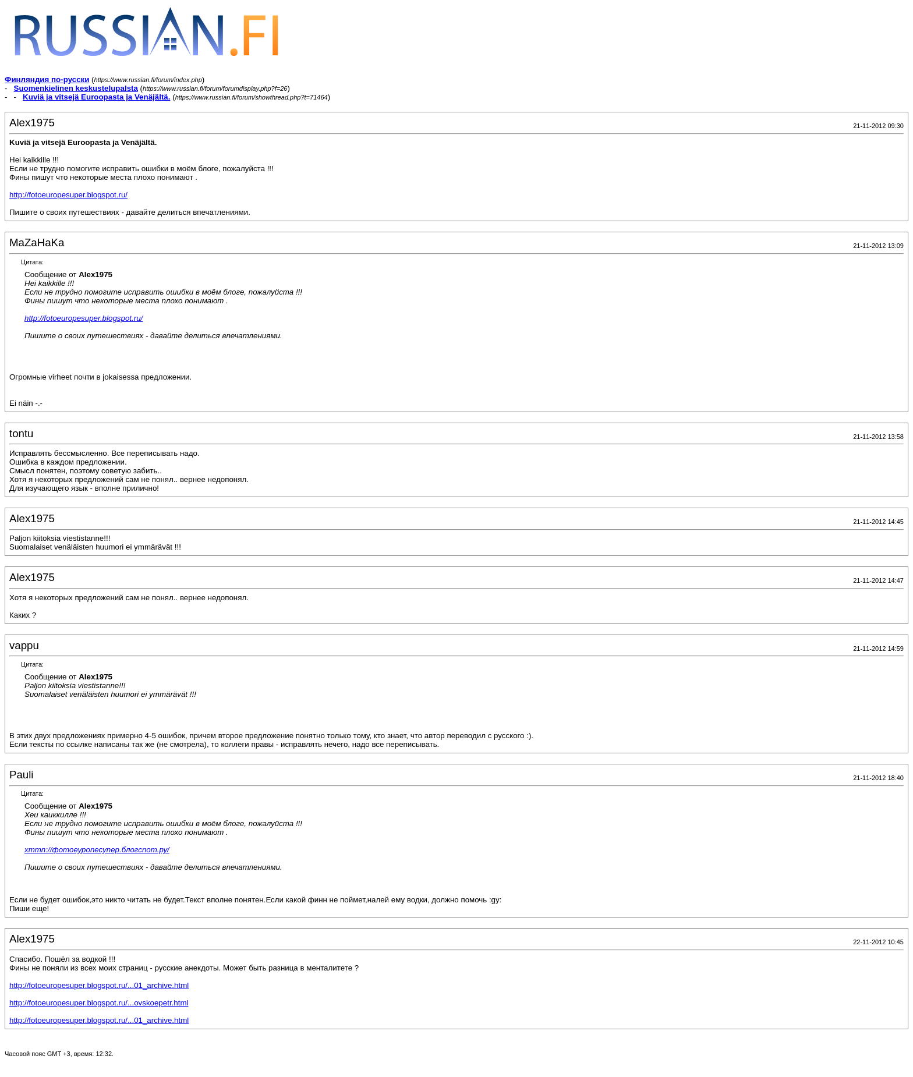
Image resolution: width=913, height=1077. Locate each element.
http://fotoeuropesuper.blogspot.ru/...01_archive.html (99, 985)
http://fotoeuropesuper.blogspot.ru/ (68, 194)
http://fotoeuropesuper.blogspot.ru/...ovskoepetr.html (98, 1002)
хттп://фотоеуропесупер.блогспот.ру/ (96, 849)
